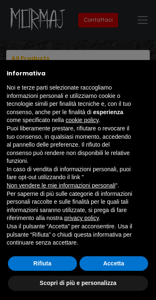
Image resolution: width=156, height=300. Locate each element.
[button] (145, 73)
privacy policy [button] (81, 218)
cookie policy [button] (82, 120)
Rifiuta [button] (42, 263)
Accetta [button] (113, 263)
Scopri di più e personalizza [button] (78, 283)
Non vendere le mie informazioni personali (61, 185)
